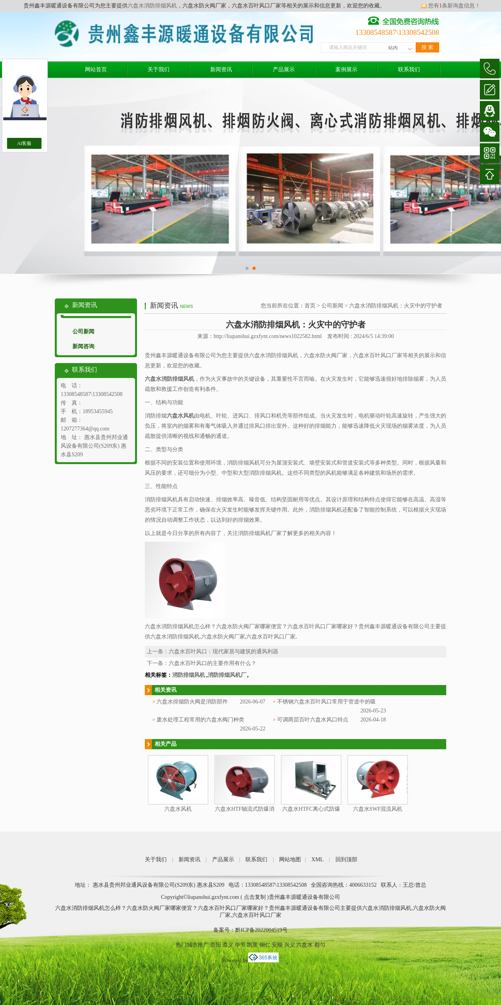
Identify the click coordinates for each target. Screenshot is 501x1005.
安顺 (277, 945)
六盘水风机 (178, 809)
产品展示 (284, 69)
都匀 (319, 945)
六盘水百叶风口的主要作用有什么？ (212, 663)
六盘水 (304, 945)
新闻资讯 (221, 69)
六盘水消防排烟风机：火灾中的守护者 (395, 306)
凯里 (252, 945)
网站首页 (96, 69)
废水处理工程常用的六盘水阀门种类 (200, 720)
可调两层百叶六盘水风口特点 (312, 720)
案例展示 (346, 69)
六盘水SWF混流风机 (378, 809)
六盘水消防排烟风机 (152, 6)
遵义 (227, 945)
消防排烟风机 (188, 675)
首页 (310, 306)
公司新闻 (83, 331)
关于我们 (158, 69)
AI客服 (24, 143)
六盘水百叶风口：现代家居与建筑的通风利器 (223, 651)
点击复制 (255, 897)
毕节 (240, 945)
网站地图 (290, 859)
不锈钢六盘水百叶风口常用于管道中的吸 (326, 702)
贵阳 (215, 945)
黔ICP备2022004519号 (261, 930)
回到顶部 (346, 859)
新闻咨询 (83, 346)
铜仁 (265, 945)
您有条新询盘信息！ (450, 6)
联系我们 (409, 69)
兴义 (289, 945)
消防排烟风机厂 (227, 675)
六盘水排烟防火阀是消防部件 (192, 702)
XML (318, 859)
